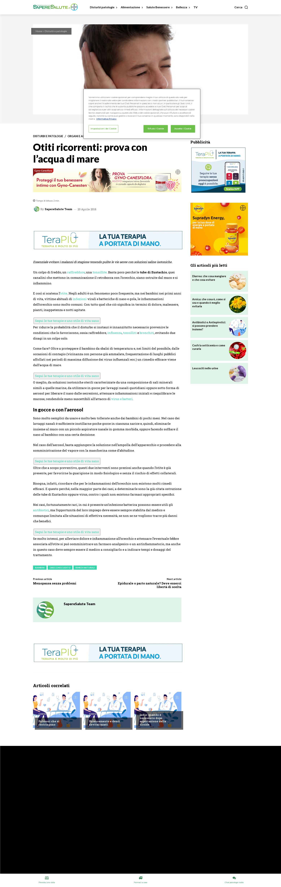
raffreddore (76, 272)
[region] (142, 114)
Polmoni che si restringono (48, 722)
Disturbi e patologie (56, 31)
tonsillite (100, 272)
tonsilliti (130, 333)
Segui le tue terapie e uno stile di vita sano (67, 321)
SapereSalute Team (58, 209)
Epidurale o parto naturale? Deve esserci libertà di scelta (149, 585)
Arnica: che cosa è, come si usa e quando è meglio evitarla (208, 303)
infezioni (80, 299)
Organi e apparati (80, 136)
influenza (114, 333)
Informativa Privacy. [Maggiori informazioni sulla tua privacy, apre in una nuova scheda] (106, 119)
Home (39, 31)
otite (63, 293)
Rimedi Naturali (85, 567)
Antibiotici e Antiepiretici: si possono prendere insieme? (209, 326)
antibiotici (41, 510)
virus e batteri (121, 399)
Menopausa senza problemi (54, 583)
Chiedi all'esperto (49, 714)
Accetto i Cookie (182, 128)
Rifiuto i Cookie (156, 128)
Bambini (40, 567)
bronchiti (147, 333)
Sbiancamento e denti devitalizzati (104, 722)
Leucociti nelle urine (205, 368)
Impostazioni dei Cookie (103, 128)
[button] (241, 7)
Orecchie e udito (60, 567)
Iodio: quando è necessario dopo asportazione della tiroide (153, 719)
